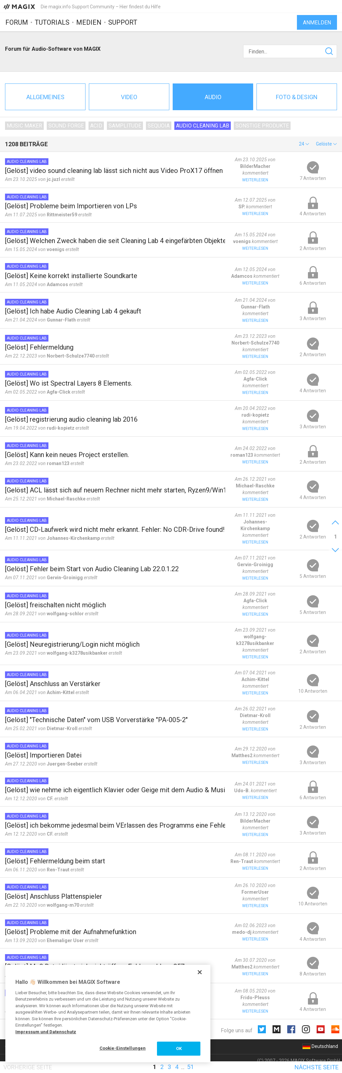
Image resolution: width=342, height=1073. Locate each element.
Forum (16, 22)
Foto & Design (297, 96)
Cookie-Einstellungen (123, 1048)
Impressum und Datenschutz (45, 1031)
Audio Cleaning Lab (202, 126)
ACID (96, 126)
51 (190, 1066)
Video (129, 96)
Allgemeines (45, 96)
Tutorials (52, 22)
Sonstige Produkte (262, 126)
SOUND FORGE (66, 126)
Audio (213, 96)
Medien (89, 22)
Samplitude (125, 126)
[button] (304, 144)
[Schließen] (199, 972)
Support (122, 22)
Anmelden (317, 22)
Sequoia (159, 126)
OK (179, 1048)
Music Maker (24, 126)
